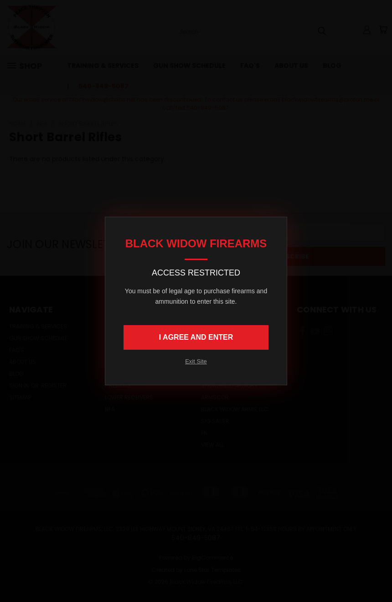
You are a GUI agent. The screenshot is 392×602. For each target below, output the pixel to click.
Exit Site (196, 361)
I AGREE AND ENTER (196, 337)
